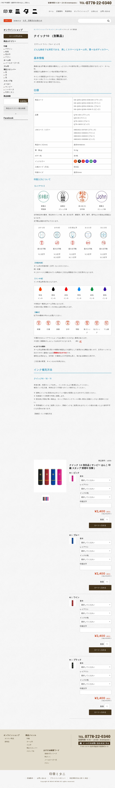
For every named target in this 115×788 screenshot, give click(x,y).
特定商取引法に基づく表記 (79, 781)
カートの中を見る (15, 36)
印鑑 (5, 46)
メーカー (7, 84)
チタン (8, 57)
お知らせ (94, 11)
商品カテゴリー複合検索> (15, 110)
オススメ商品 (9, 742)
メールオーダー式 (12, 63)
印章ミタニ (9, 92)
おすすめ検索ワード (51, 754)
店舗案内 (59, 11)
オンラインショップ (81, 11)
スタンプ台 (8, 81)
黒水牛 (8, 54)
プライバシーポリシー (58, 781)
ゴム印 (6, 66)
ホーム (50, 11)
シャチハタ (9, 89)
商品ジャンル (30, 739)
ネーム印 (59, 29)
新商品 (7, 745)
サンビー (51, 29)
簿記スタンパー (10, 69)
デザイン (8, 49)
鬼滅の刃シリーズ (51, 757)
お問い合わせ (105, 11)
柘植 (7, 52)
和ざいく (48, 760)
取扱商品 (68, 11)
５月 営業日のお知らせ (32, 21)
